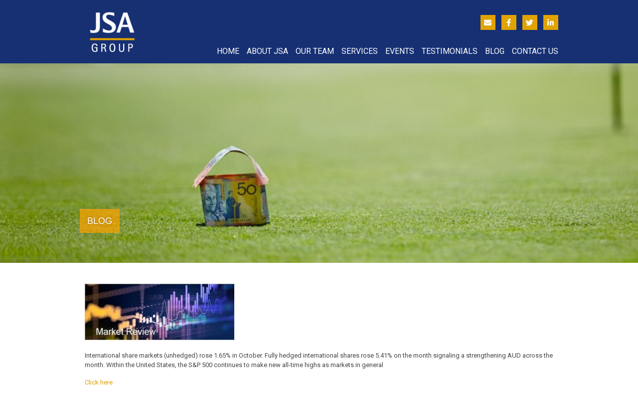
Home (228, 51)
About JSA (267, 51)
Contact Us (535, 51)
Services (359, 51)
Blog (494, 51)
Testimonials (450, 51)
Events (399, 51)
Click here (99, 382)
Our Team (315, 51)
